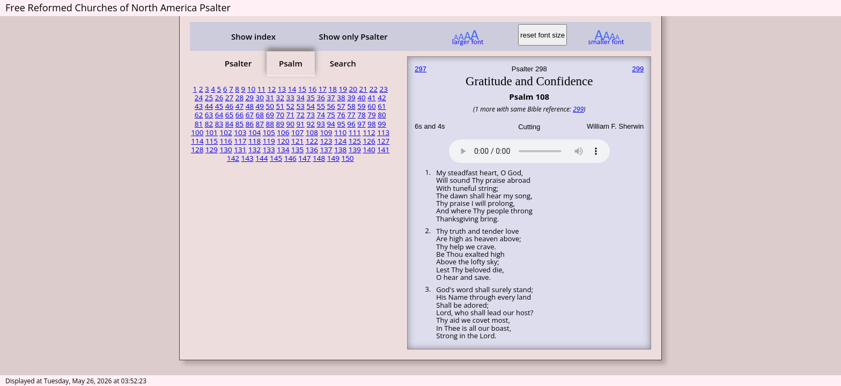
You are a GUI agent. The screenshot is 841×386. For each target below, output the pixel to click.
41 (371, 97)
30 (260, 97)
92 (310, 124)
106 (283, 132)
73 (310, 115)
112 (369, 132)
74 (320, 115)
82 (209, 124)
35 (310, 97)
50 (270, 106)
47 (239, 106)
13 (282, 89)
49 (260, 106)
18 (333, 89)
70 (280, 115)
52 (290, 106)
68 (260, 115)
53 (300, 106)
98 (371, 124)
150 (347, 158)
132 (254, 149)
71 (290, 115)
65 (229, 115)
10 (251, 89)
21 (363, 89)
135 (297, 149)
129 (211, 149)
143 (247, 158)
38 (341, 97)
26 (219, 97)
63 (209, 115)
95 (341, 124)
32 (280, 97)
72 (300, 115)
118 (254, 141)
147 (304, 158)
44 (209, 106)
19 (343, 89)
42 (382, 97)
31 (270, 97)
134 (283, 149)
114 (197, 141)
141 (383, 149)
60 (371, 106)
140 (369, 149)
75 (331, 115)
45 (219, 106)
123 (326, 141)
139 (355, 149)
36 (320, 97)
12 (272, 89)
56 (331, 106)
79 (371, 115)
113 (383, 132)
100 (197, 132)
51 (280, 106)
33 (290, 97)
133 (269, 149)
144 (261, 158)
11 (261, 89)
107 (297, 132)
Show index (253, 36)
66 (239, 115)
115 (211, 141)
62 (199, 115)
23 (383, 89)
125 (355, 141)
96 (351, 124)
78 (361, 115)
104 (254, 132)
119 (269, 141)
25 (209, 97)
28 (239, 97)
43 (199, 106)
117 (240, 141)
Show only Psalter (353, 36)
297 (420, 69)
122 (312, 141)
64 (219, 115)
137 (326, 149)
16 (312, 89)
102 (226, 132)
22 (373, 89)
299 (638, 69)
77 (351, 115)
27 (229, 97)
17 (323, 89)
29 (250, 97)
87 (260, 124)
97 (361, 124)
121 (297, 141)
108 (312, 132)
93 (320, 124)
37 (331, 97)
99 (382, 124)
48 (250, 106)
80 (382, 115)
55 (320, 106)
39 (351, 97)
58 (351, 106)
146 (290, 158)
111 (355, 132)
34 (300, 97)
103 (240, 132)
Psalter (238, 63)
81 (199, 124)
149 (333, 158)
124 (340, 141)
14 (292, 89)
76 (341, 115)
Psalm (291, 63)
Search (343, 63)
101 (211, 132)
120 (283, 141)
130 (226, 149)
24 (199, 97)
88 (270, 124)
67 (250, 115)
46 (229, 106)
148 (319, 158)
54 (310, 106)
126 (369, 141)
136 (312, 149)
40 (361, 97)
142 (233, 158)
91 (300, 124)
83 (219, 124)
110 (340, 132)
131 (240, 149)
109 (326, 132)
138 (340, 149)
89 (280, 124)
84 (229, 124)
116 (226, 141)
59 (361, 106)
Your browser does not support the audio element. (529, 149)
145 (276, 158)
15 (302, 89)
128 (197, 149)
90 (290, 124)
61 (382, 106)
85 (239, 124)
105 (269, 132)
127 (383, 141)
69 (270, 115)
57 (341, 106)
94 (331, 124)
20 (353, 89)
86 (250, 124)
